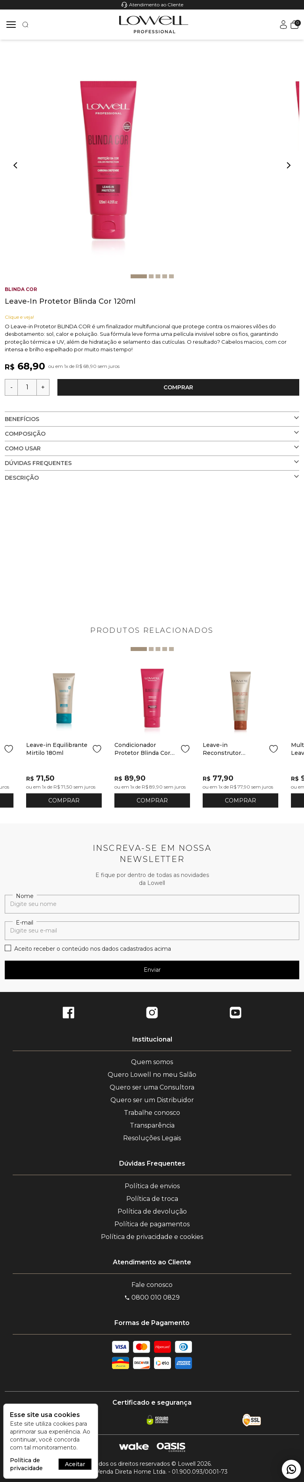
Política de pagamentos (152, 1224)
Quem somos (152, 1062)
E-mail (24, 922)
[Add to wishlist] (8, 749)
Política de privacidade (26, 1464)
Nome (25, 896)
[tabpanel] (112, 160)
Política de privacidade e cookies (152, 1237)
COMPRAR (64, 800)
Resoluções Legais (152, 1138)
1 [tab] (139, 276)
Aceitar (75, 1464)
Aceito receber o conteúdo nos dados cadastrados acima (92, 948)
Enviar (152, 969)
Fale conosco (152, 1285)
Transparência (152, 1125)
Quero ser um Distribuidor (152, 1100)
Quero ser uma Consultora (152, 1087)
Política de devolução (152, 1211)
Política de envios (152, 1186)
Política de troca (152, 1198)
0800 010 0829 (152, 1297)
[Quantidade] (27, 387)
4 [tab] (164, 276)
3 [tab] (158, 276)
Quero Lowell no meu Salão (152, 1074)
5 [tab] (171, 276)
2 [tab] (151, 276)
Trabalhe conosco (152, 1112)
